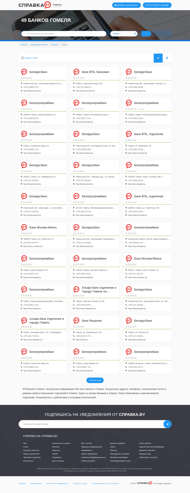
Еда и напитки (86, 447)
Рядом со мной (31, 61)
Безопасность (28, 464)
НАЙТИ (149, 36)
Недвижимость (86, 454)
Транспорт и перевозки (32, 461)
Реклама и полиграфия (119, 461)
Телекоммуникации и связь (120, 464)
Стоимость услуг (80, 487)
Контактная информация (57, 487)
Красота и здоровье (117, 447)
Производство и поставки (119, 457)
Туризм (55, 457)
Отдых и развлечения (31, 457)
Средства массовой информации (151, 450)
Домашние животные (147, 454)
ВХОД (164, 5)
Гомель (57, 4)
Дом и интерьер (58, 464)
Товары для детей (88, 464)
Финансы (113, 454)
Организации (36, 487)
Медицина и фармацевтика (91, 450)
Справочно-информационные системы (96, 461)
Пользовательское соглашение (105, 487)
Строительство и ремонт (61, 447)
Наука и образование (89, 457)
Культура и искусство (31, 454)
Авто (25, 447)
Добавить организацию (126, 5)
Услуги (25, 450)
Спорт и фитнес (145, 447)
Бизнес (113, 450)
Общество (56, 454)
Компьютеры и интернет (148, 461)
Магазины (56, 450)
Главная (22, 487)
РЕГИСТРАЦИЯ (153, 5)
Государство (57, 461)
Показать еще (95, 383)
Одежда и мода (145, 457)
